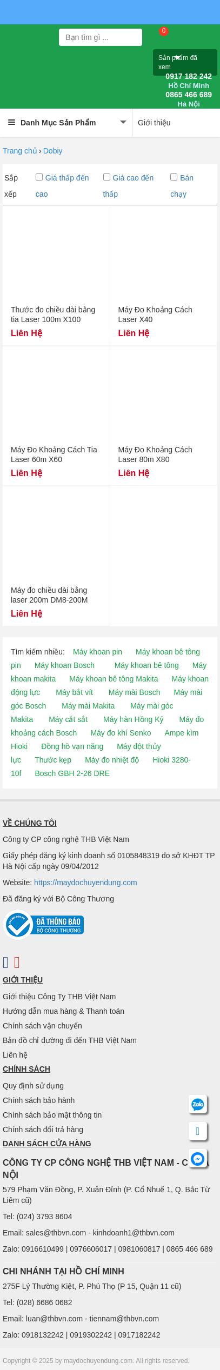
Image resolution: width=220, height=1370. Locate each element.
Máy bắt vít (74, 692)
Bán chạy (182, 185)
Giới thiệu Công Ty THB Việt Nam (59, 996)
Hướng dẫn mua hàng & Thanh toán (63, 1011)
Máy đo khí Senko (120, 733)
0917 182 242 (188, 81)
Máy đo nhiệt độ (112, 760)
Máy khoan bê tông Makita (113, 678)
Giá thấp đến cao (62, 185)
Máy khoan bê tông (147, 665)
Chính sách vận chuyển (42, 1025)
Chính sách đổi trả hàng (43, 1129)
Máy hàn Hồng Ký (133, 719)
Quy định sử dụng (33, 1085)
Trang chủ (20, 150)
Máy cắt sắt (68, 719)
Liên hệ (15, 1055)
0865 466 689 (188, 99)
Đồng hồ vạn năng (72, 746)
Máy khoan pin (97, 651)
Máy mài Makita (88, 705)
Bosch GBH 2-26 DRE (72, 773)
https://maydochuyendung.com (85, 882)
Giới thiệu (154, 122)
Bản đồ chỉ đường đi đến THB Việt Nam (70, 1040)
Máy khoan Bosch (65, 665)
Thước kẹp (53, 760)
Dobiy (53, 150)
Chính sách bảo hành (39, 1100)
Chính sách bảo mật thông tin (52, 1115)
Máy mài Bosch (135, 692)
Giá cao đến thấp (128, 185)
